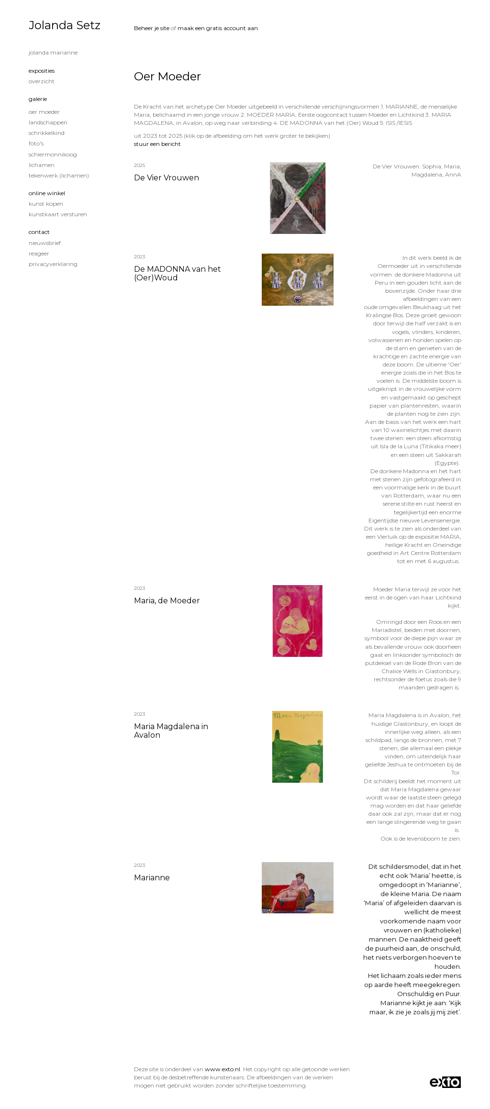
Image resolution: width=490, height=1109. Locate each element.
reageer (39, 253)
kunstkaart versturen (58, 214)
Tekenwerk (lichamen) (59, 175)
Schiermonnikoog (53, 154)
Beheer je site (151, 28)
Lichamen (42, 164)
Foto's (36, 143)
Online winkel (47, 193)
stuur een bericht (157, 143)
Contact (39, 231)
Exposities (42, 70)
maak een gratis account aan (218, 28)
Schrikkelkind (47, 132)
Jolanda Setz (64, 25)
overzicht (42, 81)
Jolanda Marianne (53, 52)
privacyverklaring (53, 263)
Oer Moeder (44, 111)
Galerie (38, 98)
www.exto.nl (222, 1069)
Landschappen (48, 122)
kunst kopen (46, 203)
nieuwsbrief (45, 242)
